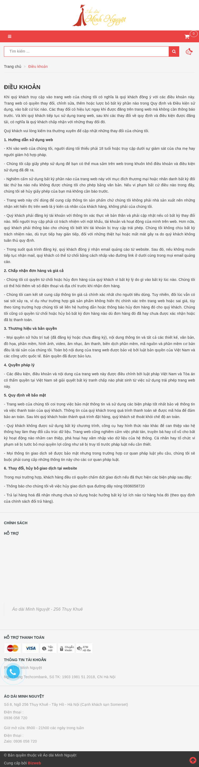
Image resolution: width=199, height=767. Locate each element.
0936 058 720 (15, 718)
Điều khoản (22, 87)
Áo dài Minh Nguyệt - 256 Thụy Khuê (47, 609)
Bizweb (34, 763)
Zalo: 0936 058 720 (20, 741)
